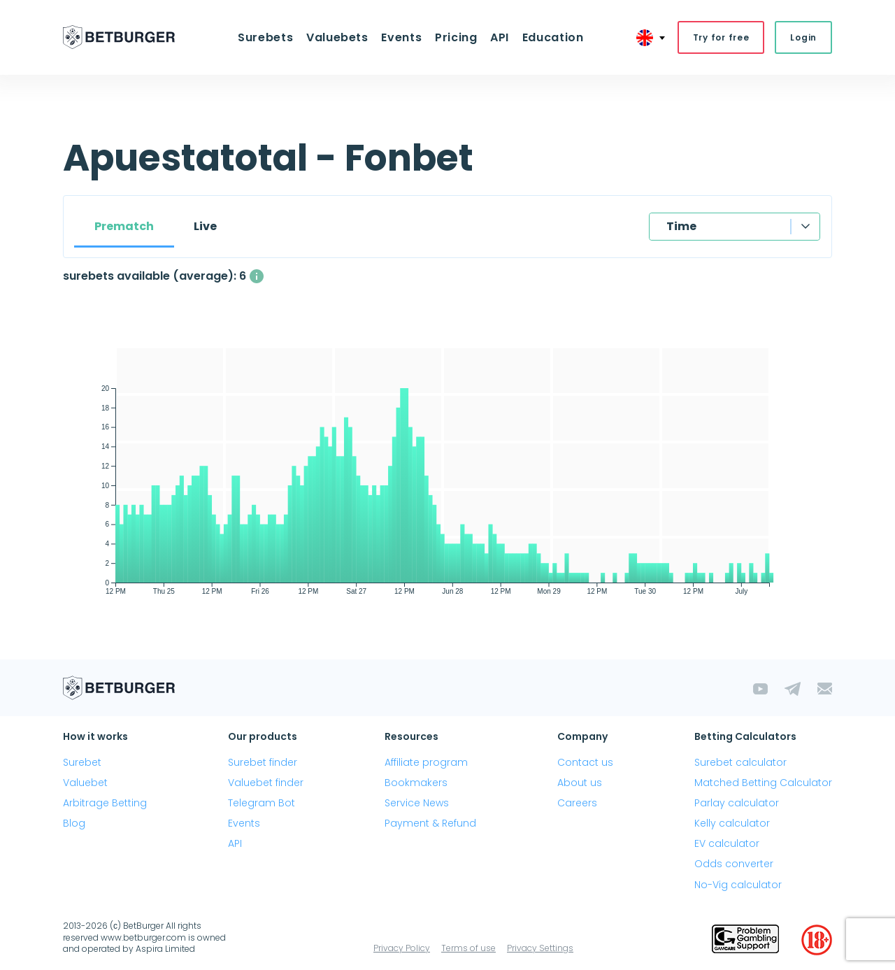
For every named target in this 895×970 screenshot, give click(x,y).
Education (551, 37)
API (498, 37)
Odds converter (733, 864)
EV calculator (726, 844)
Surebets (266, 37)
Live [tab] (205, 226)
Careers (577, 803)
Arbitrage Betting (105, 803)
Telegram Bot (261, 803)
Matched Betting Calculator (763, 783)
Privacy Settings (540, 948)
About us (579, 783)
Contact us (585, 762)
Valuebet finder (265, 783)
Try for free (721, 37)
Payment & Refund (430, 823)
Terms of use (468, 948)
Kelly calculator (732, 823)
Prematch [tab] (124, 226)
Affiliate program (426, 762)
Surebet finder (262, 762)
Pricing (456, 37)
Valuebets (338, 37)
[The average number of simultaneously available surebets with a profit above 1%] (257, 276)
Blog (74, 823)
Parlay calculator (736, 803)
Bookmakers (416, 783)
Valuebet (85, 783)
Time (681, 226)
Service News (417, 803)
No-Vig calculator (738, 885)
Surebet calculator (740, 762)
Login (803, 37)
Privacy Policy (401, 948)
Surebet (82, 762)
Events (402, 37)
